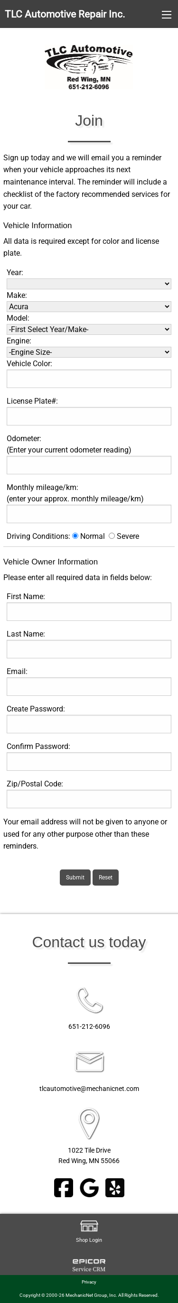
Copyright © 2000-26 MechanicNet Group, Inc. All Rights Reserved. (89, 1295)
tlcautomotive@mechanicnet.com (89, 1089)
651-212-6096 (89, 1027)
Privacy (89, 1282)
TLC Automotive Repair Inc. (65, 14)
